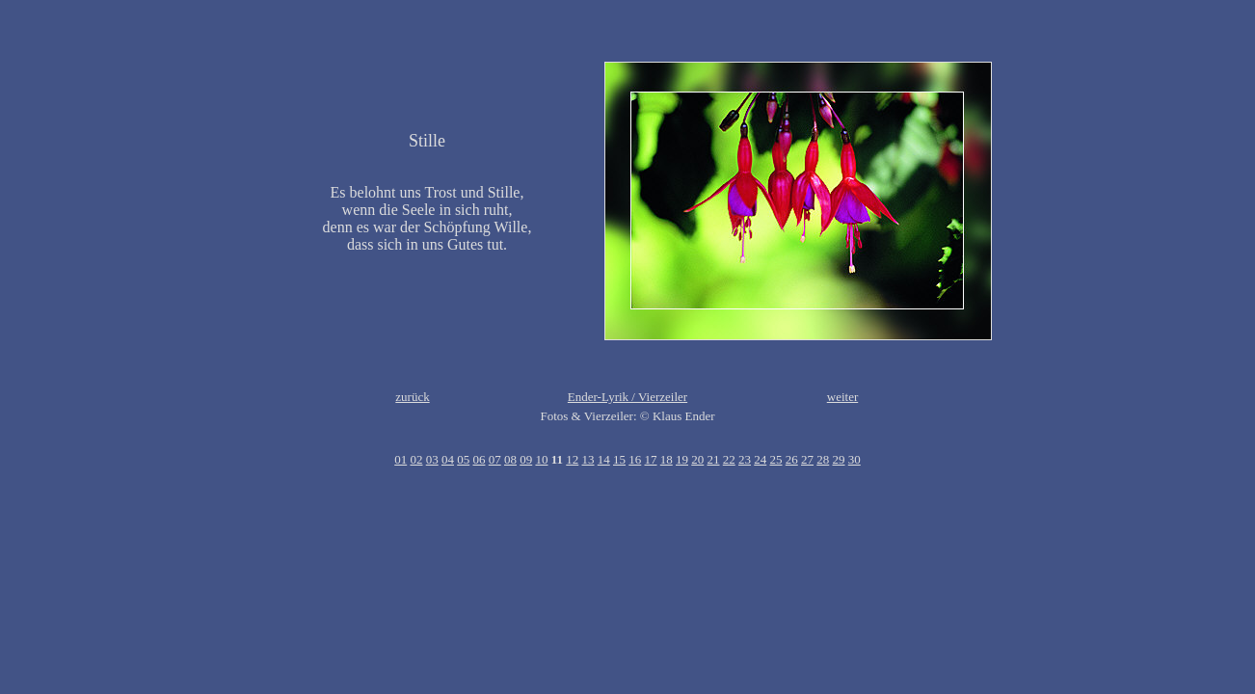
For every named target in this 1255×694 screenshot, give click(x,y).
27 (807, 459)
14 (604, 459)
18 (666, 459)
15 (619, 459)
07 (495, 459)
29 (839, 459)
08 (510, 459)
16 (634, 459)
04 (447, 459)
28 (822, 459)
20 (697, 459)
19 (682, 459)
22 (729, 459)
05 (463, 459)
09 (526, 459)
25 (776, 459)
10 (541, 459)
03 (432, 459)
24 (760, 459)
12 (572, 459)
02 (416, 459)
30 (854, 459)
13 (588, 459)
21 (714, 459)
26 (792, 459)
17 (651, 459)
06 (478, 459)
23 (744, 459)
